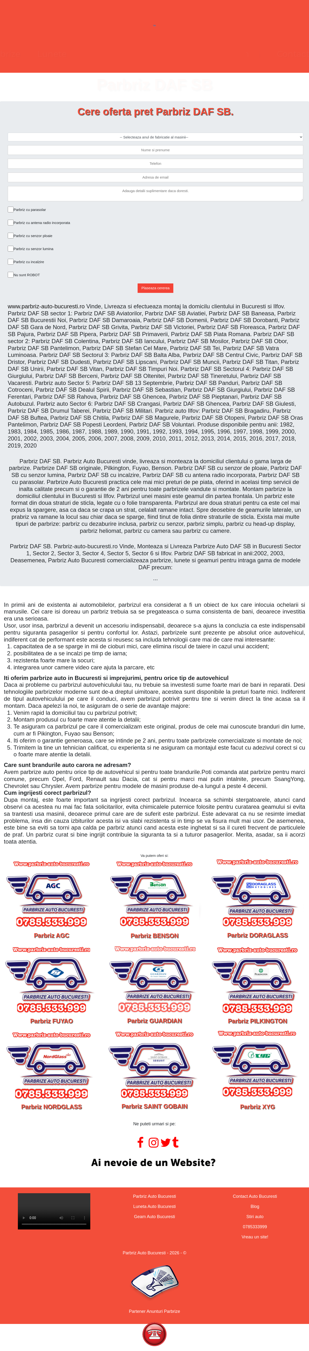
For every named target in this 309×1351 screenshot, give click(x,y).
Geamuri (172, 54)
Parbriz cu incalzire (29, 262)
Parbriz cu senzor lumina (33, 249)
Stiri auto (254, 1216)
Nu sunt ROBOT (27, 275)
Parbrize (74, 54)
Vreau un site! (255, 1237)
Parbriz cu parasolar (30, 210)
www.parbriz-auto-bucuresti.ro (46, 306)
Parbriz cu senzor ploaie (33, 236)
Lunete (122, 54)
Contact (222, 54)
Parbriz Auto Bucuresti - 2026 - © (154, 1252)
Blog (255, 1206)
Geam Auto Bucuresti (154, 1216)
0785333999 (255, 1226)
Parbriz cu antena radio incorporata (42, 223)
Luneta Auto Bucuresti (154, 1206)
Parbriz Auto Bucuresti (154, 1196)
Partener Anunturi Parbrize (154, 1311)
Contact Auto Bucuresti (255, 1196)
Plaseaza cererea (155, 288)
